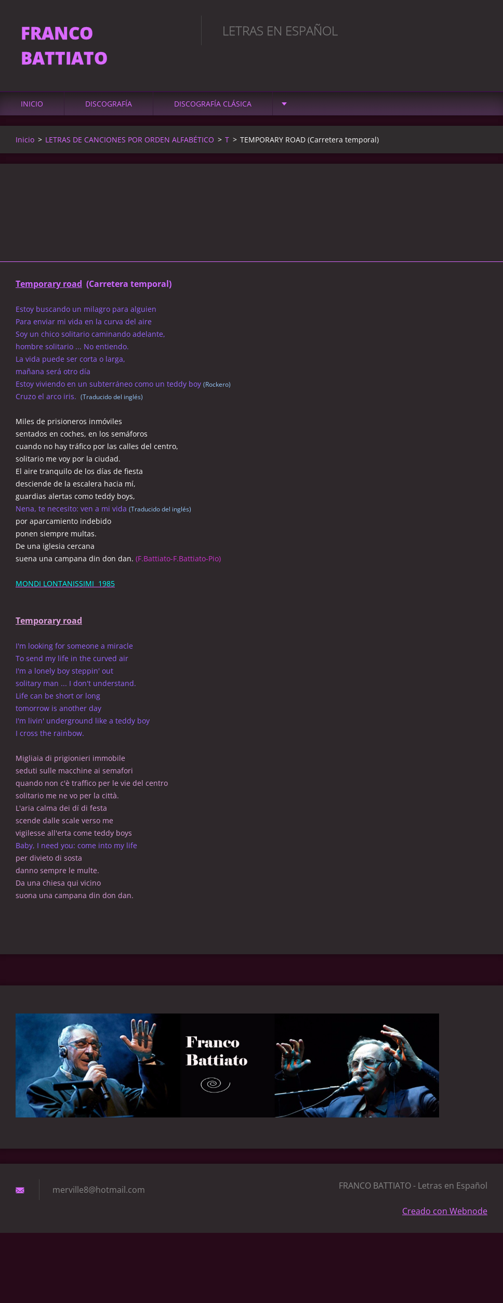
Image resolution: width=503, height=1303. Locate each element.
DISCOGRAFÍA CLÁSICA (212, 104)
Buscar (476, 30)
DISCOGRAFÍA (108, 104)
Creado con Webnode (444, 1211)
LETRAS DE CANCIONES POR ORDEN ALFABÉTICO (129, 139)
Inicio (32, 104)
